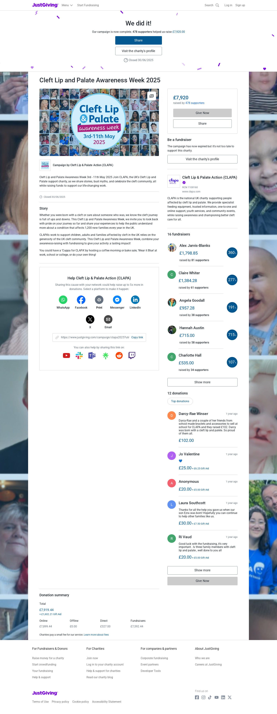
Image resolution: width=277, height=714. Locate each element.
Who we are (202, 661)
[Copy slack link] (79, 356)
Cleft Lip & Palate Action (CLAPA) (91, 165)
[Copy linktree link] (105, 357)
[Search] (212, 5)
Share (138, 40)
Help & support (41, 680)
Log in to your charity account (105, 668)
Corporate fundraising (154, 661)
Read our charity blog (99, 680)
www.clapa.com (191, 191)
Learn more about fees (96, 638)
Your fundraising (42, 674)
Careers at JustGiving (208, 668)
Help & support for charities (103, 674)
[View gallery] (151, 96)
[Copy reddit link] (119, 356)
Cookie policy (80, 705)
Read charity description (183, 226)
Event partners (150, 668)
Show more (206, 386)
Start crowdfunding (44, 668)
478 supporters (194, 103)
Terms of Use (40, 705)
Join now (92, 661)
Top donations (180, 404)
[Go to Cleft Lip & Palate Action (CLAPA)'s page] (173, 181)
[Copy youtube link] (66, 356)
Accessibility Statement (106, 705)
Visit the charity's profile (138, 51)
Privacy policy (60, 705)
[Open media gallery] (99, 122)
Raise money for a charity (48, 661)
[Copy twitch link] (131, 356)
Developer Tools (151, 674)
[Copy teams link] (91, 356)
